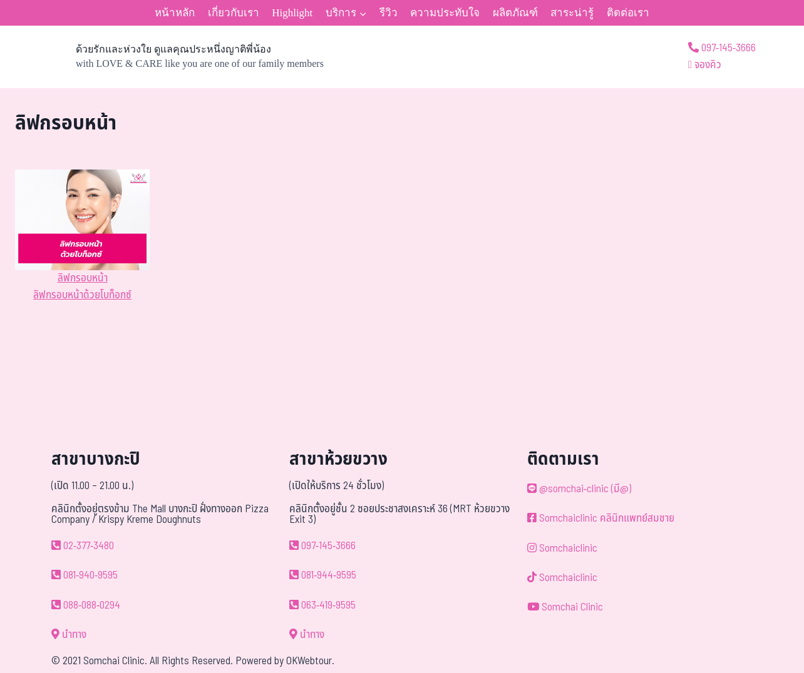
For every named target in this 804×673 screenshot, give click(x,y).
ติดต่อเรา (628, 13)
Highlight (292, 13)
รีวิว (388, 13)
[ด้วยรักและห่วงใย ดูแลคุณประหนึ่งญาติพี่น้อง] (169, 57)
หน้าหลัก (175, 13)
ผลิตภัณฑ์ (515, 13)
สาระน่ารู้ (572, 13)
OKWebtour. (310, 661)
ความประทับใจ (445, 13)
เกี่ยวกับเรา (233, 13)
